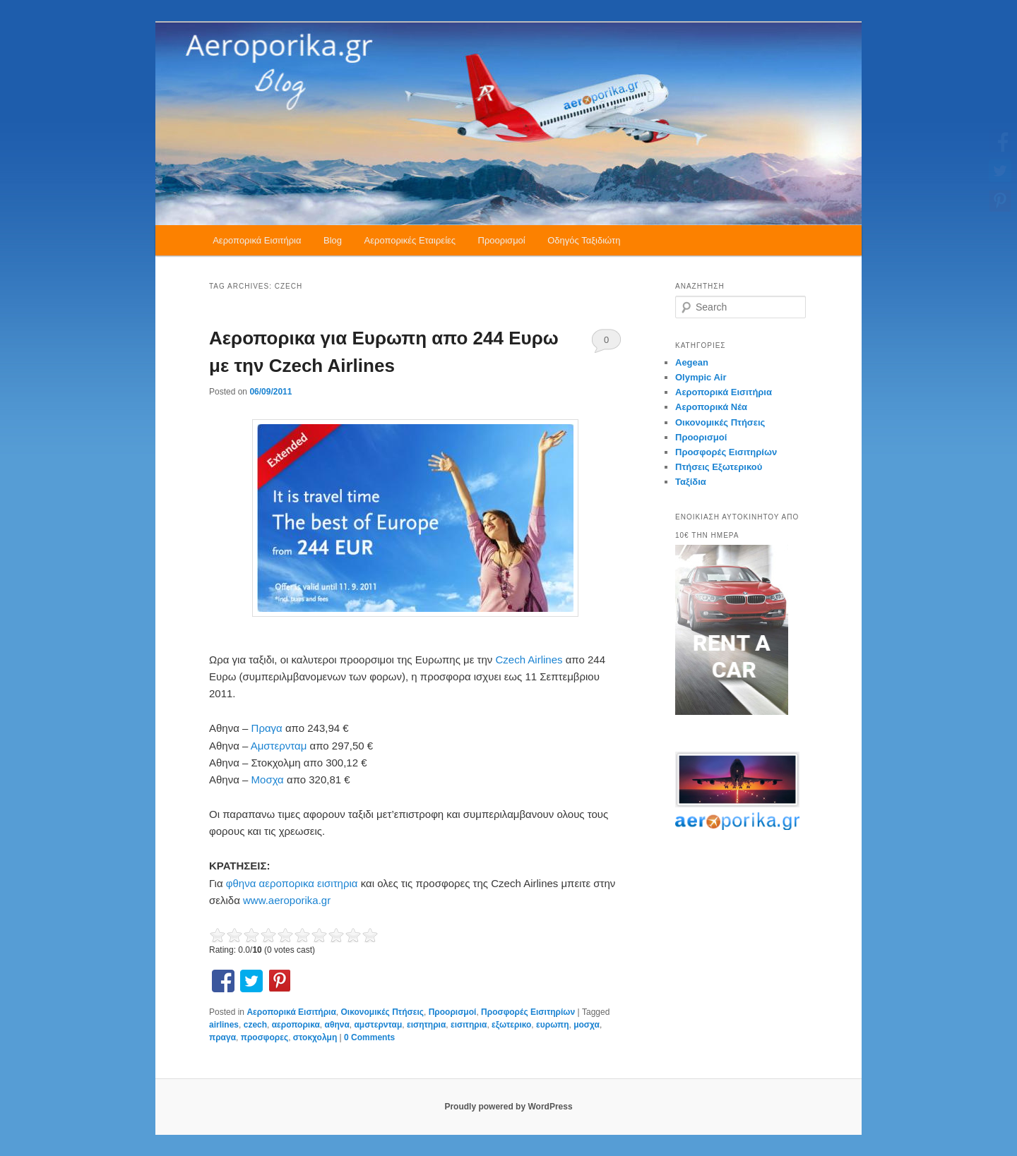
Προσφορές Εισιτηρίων (528, 1012)
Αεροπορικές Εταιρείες (410, 240)
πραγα (222, 1037)
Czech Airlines (530, 660)
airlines (224, 1025)
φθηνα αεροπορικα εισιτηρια (293, 883)
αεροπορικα (296, 1025)
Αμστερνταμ (280, 746)
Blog (332, 240)
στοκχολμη (315, 1037)
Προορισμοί (501, 240)
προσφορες (264, 1037)
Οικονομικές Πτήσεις (382, 1012)
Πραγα (268, 728)
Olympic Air (700, 377)
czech (255, 1025)
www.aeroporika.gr (287, 900)
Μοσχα (269, 779)
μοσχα (586, 1025)
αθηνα (337, 1025)
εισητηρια (426, 1025)
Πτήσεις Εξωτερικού (718, 467)
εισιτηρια (469, 1025)
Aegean (691, 362)
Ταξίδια (690, 481)
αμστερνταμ (378, 1025)
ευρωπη (552, 1025)
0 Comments (606, 344)
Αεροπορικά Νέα (711, 407)
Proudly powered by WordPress (508, 1107)
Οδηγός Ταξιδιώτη (583, 240)
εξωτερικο (511, 1025)
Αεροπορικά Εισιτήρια (257, 240)
